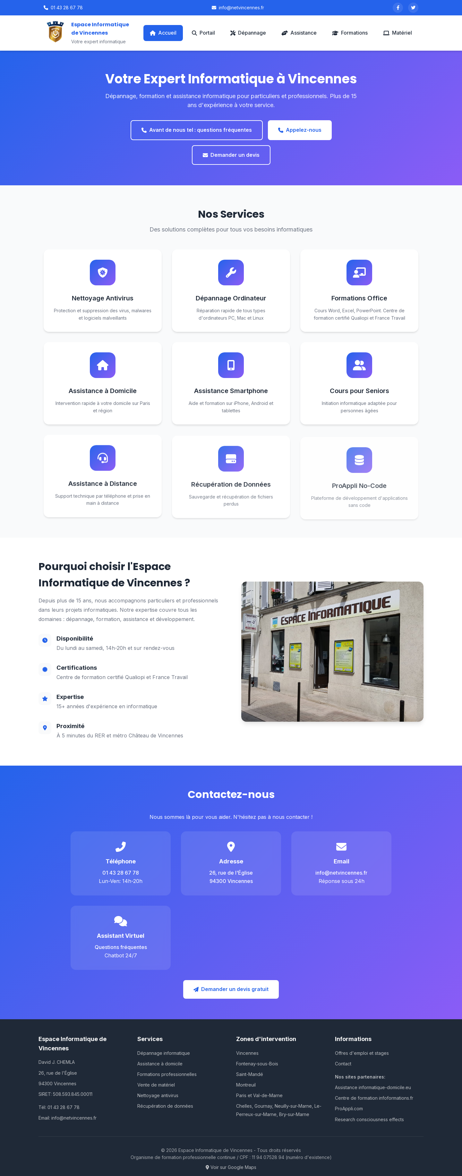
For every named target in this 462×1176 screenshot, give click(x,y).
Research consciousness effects (369, 1119)
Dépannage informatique (163, 1053)
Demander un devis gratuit (231, 989)
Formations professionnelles (167, 1074)
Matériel (397, 32)
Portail (203, 32)
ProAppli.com (349, 1108)
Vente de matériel (156, 1085)
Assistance (299, 32)
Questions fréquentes (121, 947)
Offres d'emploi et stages (362, 1053)
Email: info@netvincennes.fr (67, 1118)
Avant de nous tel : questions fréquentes (196, 130)
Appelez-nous (299, 130)
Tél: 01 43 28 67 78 (59, 1107)
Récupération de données (165, 1106)
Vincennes (247, 1053)
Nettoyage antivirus (157, 1095)
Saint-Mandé (249, 1074)
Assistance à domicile (160, 1063)
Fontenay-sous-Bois (257, 1063)
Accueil (163, 32)
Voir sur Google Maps (231, 1167)
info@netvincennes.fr (238, 7)
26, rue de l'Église (57, 1073)
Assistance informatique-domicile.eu (373, 1087)
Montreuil (246, 1085)
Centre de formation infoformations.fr (374, 1098)
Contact (343, 1063)
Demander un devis (231, 155)
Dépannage (248, 32)
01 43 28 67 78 (63, 7)
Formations (350, 32)
